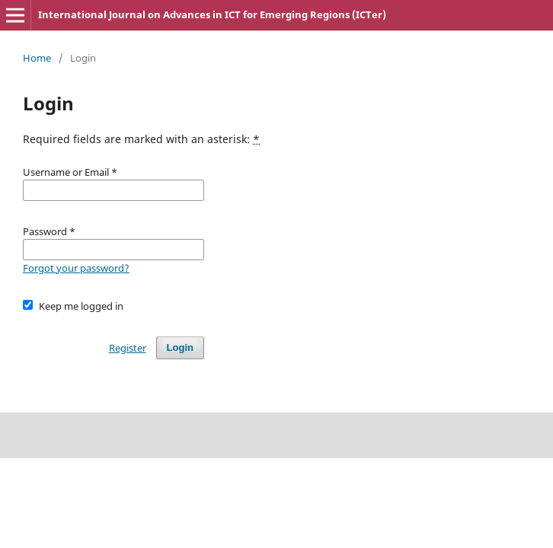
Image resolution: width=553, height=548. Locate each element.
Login (180, 347)
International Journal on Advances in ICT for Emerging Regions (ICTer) (212, 14)
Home (37, 58)
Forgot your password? (76, 268)
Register (127, 348)
